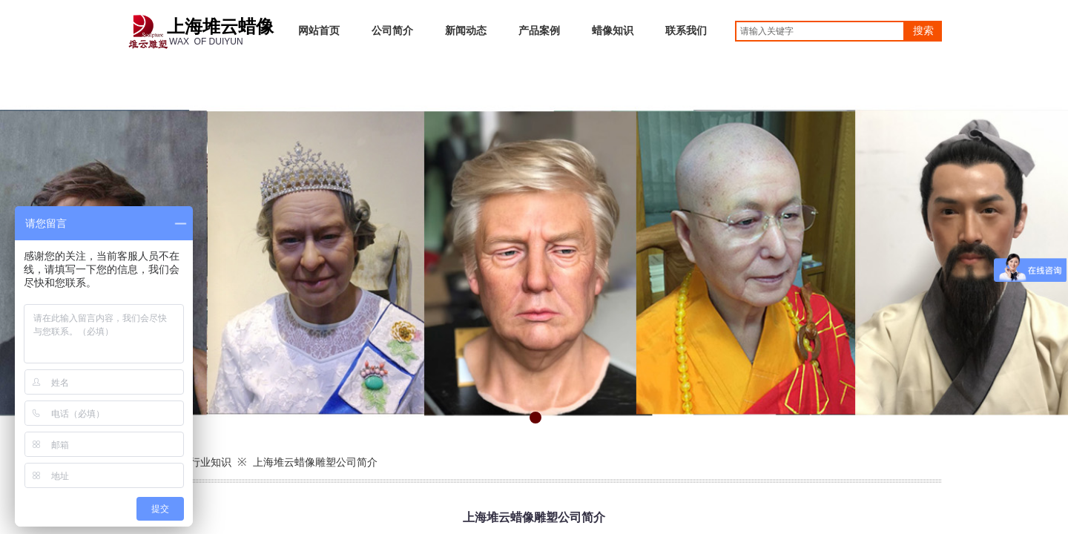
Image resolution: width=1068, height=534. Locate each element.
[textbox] (820, 31)
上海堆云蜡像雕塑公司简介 (315, 462)
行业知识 (210, 462)
